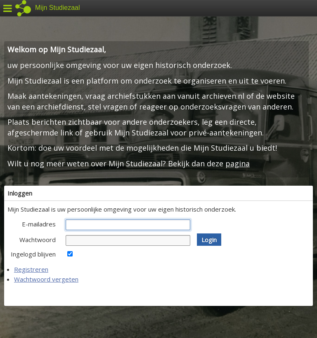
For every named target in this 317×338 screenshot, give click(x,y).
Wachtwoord (37, 239)
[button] (209, 239)
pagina (237, 163)
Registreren (31, 269)
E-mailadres (39, 224)
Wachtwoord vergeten (46, 279)
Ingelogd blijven (33, 254)
